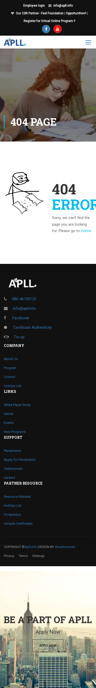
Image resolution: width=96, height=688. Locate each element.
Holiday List (12, 386)
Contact (9, 377)
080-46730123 (24, 299)
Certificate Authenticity (28, 327)
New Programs (15, 432)
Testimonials (13, 469)
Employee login (34, 5)
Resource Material (17, 496)
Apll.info (31, 547)
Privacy (9, 556)
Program (10, 368)
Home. (86, 230)
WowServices (65, 547)
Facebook (16, 318)
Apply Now (48, 645)
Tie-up (14, 337)
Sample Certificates (18, 523)
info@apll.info (63, 5)
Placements (12, 451)
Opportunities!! (76, 13)
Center (8, 414)
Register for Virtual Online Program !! (49, 21)
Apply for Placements (20, 460)
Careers (9, 478)
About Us (11, 359)
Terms (23, 556)
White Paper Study (17, 405)
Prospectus (12, 514)
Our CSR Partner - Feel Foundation (39, 13)
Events (9, 423)
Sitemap (38, 556)
